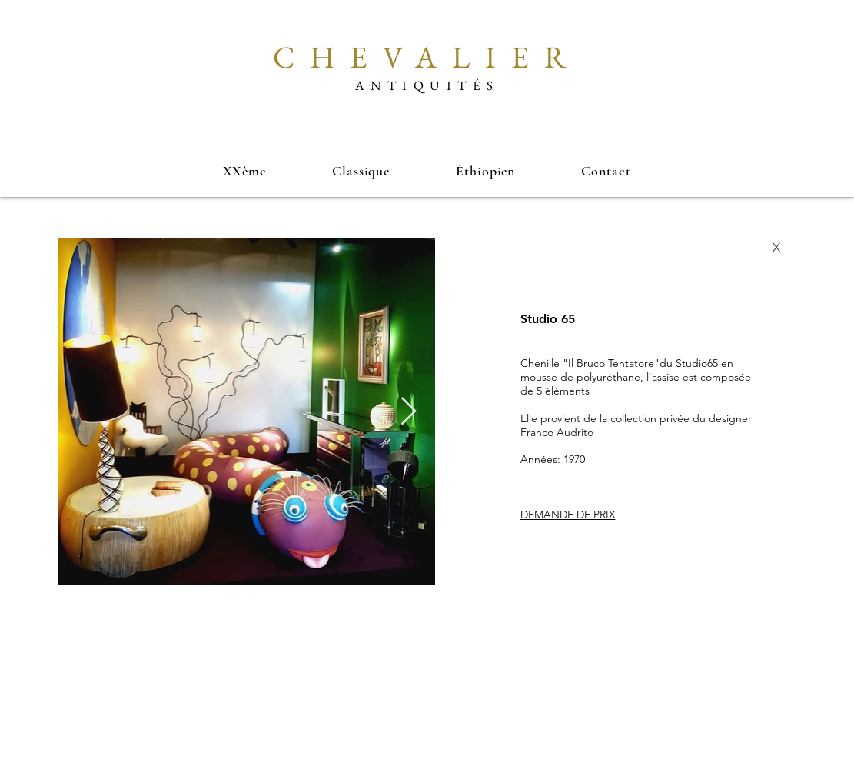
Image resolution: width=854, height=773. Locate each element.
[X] (776, 248)
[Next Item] (408, 412)
